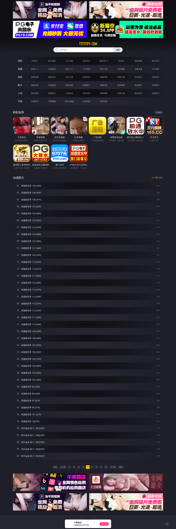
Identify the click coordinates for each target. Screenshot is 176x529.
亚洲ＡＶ (34, 69)
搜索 (118, 50)
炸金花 (121, 61)
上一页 (63, 467)
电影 (20, 77)
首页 (55, 467)
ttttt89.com (88, 44)
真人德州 (52, 61)
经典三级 (121, 77)
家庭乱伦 (52, 93)
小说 (20, 93)
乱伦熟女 (138, 77)
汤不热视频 (69, 101)
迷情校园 (104, 93)
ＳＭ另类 (155, 69)
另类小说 (121, 93)
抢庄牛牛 (155, 61)
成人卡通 (69, 77)
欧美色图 (69, 85)
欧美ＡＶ (69, 69)
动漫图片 (86, 85)
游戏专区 (86, 61)
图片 (20, 85)
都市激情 (34, 93)
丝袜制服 (121, 69)
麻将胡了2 (104, 61)
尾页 (120, 467)
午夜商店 (34, 101)
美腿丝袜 (104, 85)
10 (106, 467)
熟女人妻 (104, 69)
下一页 (113, 467)
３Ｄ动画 (86, 69)
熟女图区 (138, 85)
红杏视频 (86, 101)
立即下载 (104, 524)
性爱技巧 (155, 93)
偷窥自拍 (34, 85)
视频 (20, 68)
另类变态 (155, 77)
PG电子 (35, 61)
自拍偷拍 (52, 69)
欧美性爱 (86, 77)
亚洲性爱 (34, 77)
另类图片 (155, 85)
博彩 (20, 60)
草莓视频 (52, 101)
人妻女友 (69, 93)
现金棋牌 (138, 61)
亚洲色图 (52, 85)
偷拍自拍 (52, 77)
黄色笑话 (138, 93)
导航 (20, 101)
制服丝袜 (104, 77)
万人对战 (69, 61)
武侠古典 (86, 93)
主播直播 (138, 69)
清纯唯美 (121, 85)
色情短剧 (104, 101)
